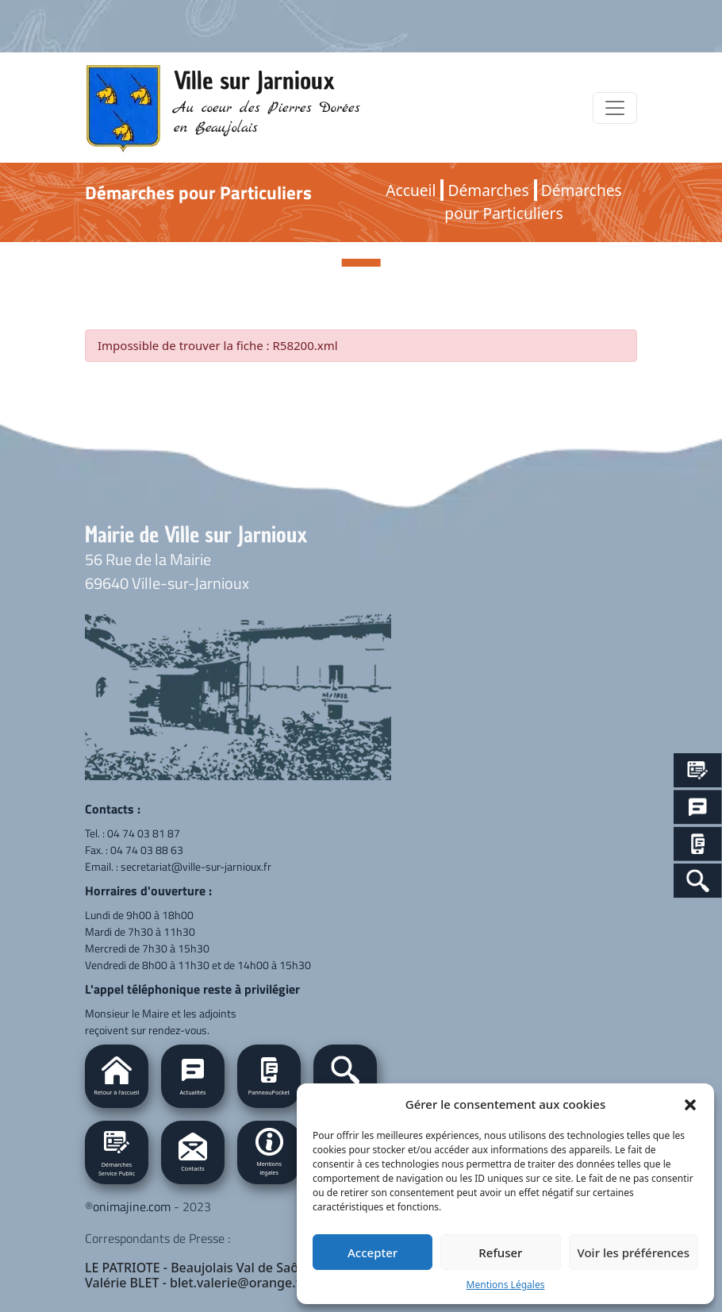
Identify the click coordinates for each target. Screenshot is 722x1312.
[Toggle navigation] (615, 108)
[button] (690, 1104)
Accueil (411, 190)
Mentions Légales (506, 1284)
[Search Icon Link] (698, 881)
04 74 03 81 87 (143, 833)
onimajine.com (132, 1206)
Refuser (500, 1252)
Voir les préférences (633, 1252)
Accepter (372, 1252)
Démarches (487, 190)
